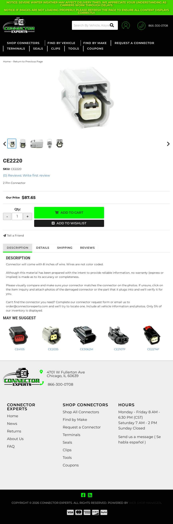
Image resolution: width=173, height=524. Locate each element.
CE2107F (120, 349)
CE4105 (20, 349)
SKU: (6, 169)
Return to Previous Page (28, 61)
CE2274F (153, 349)
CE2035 (53, 349)
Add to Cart (72, 213)
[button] (95, 25)
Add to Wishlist (71, 223)
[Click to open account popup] (125, 25)
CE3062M (86, 349)
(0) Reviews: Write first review (26, 175)
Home (7, 61)
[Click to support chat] (152, 25)
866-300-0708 (60, 384)
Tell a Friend (15, 235)
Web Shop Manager (145, 503)
